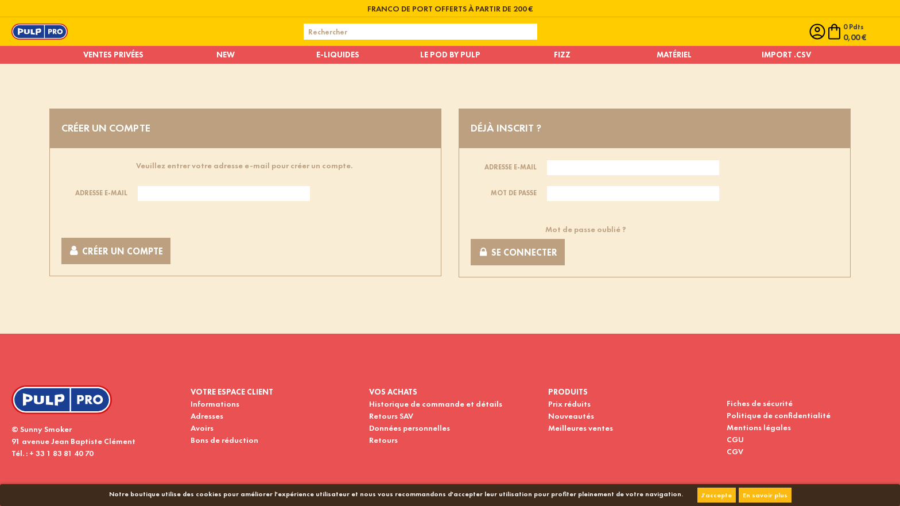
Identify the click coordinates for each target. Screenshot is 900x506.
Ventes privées (113, 54)
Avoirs (202, 428)
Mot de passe (514, 193)
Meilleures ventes (580, 428)
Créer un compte (116, 251)
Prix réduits (569, 404)
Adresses (207, 416)
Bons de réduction (224, 440)
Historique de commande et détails (435, 404)
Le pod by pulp (450, 54)
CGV (735, 451)
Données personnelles (409, 428)
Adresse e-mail (101, 193)
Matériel (674, 54)
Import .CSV (786, 54)
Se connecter (517, 252)
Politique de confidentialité (779, 415)
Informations (215, 404)
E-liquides (337, 54)
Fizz (562, 54)
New (225, 54)
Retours (383, 440)
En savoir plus (765, 495)
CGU (735, 439)
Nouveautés (571, 416)
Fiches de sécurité (760, 403)
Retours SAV (391, 416)
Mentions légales (759, 427)
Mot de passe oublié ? (585, 229)
